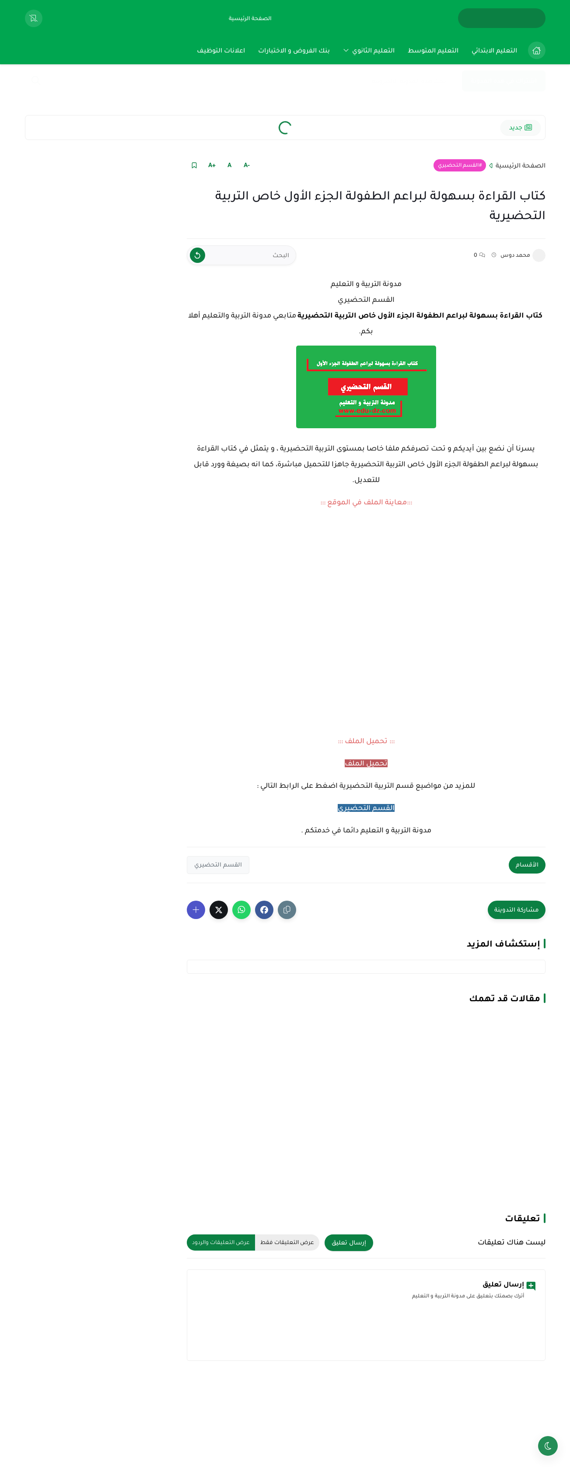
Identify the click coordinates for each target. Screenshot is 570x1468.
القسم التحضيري (458, 165)
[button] (264, 910)
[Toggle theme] (548, 1446)
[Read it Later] (194, 165)
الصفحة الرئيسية (521, 165)
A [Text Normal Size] (229, 164)
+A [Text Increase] (212, 164)
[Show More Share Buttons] (196, 910)
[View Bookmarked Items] (33, 18)
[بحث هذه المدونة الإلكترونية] (239, 80)
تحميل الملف (366, 763)
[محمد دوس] (539, 255)
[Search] (35, 81)
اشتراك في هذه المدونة (504, 80)
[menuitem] (535, 50)
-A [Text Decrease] (247, 164)
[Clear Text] (197, 255)
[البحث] (241, 255)
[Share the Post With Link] (287, 910)
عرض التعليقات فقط (287, 1242)
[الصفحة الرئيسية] (250, 18)
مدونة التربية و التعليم (366, 284)
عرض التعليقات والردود (221, 1242)
